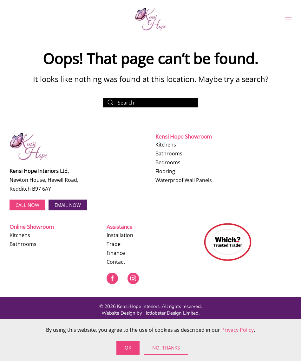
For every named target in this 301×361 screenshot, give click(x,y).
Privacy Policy (237, 329)
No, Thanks (166, 347)
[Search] (150, 102)
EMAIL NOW (68, 205)
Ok (128, 347)
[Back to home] (151, 19)
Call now (27, 205)
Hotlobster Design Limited (171, 313)
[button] (288, 19)
